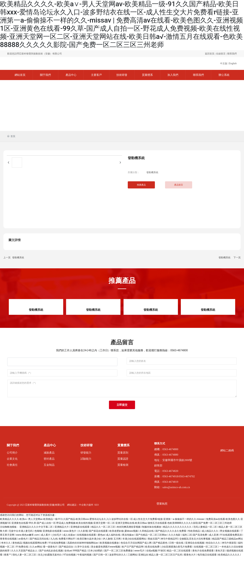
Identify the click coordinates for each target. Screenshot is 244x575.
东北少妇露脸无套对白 (50, 572)
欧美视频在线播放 (109, 561)
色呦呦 (38, 549)
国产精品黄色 (160, 561)
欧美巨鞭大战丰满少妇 (89, 557)
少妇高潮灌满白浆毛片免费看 (176, 565)
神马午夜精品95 (169, 557)
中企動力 (83, 523)
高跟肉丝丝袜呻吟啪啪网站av (83, 561)
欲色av (68, 569)
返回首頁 (209, 53)
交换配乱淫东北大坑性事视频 (195, 557)
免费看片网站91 (67, 557)
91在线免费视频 (57, 561)
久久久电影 (175, 553)
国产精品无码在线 (39, 557)
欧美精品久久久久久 (229, 572)
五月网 (117, 557)
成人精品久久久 (210, 549)
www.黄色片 (70, 549)
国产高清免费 (200, 553)
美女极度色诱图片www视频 (106, 565)
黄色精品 (17, 561)
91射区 (162, 569)
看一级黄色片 (50, 565)
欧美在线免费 (152, 565)
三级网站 (132, 572)
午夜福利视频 (84, 572)
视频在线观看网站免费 (35, 561)
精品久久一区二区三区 (103, 545)
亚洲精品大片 (62, 545)
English (233, 63)
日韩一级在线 (176, 561)
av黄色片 (23, 557)
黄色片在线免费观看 (203, 569)
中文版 (223, 63)
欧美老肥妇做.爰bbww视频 (123, 549)
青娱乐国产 (154, 557)
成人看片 (46, 553)
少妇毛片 (57, 553)
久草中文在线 (82, 565)
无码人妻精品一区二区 (205, 545)
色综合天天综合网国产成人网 (136, 561)
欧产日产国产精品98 (133, 565)
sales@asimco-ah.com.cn (176, 505)
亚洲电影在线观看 (80, 545)
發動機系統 (152, 172)
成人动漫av (69, 553)
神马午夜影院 (229, 561)
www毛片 (139, 569)
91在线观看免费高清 (231, 553)
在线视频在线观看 (86, 553)
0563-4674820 (170, 489)
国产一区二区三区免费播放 (118, 569)
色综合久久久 (213, 561)
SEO (96, 523)
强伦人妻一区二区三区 (24, 572)
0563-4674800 (179, 350)
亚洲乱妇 (143, 572)
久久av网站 (36, 565)
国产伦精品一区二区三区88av (152, 553)
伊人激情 (107, 557)
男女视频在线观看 (229, 549)
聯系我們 (232, 53)
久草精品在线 (146, 549)
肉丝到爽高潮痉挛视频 (129, 545)
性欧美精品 (194, 549)
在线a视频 (151, 569)
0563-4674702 (187, 494)
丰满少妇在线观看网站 (134, 557)
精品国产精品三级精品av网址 (227, 557)
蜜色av (101, 553)
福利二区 (187, 553)
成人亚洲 (214, 553)
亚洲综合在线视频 (195, 561)
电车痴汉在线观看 (207, 572)
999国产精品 (80, 569)
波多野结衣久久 (117, 572)
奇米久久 (6, 561)
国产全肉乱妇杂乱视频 (51, 569)
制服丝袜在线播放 (152, 545)
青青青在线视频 (8, 557)
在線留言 (221, 53)
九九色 (53, 557)
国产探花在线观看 (98, 549)
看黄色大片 (190, 572)
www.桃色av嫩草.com (27, 553)
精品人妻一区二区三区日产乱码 (166, 572)
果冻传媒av (128, 553)
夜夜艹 (7, 572)
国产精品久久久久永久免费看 (171, 549)
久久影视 (83, 549)
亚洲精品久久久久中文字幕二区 (36, 545)
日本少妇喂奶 (95, 569)
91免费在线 (22, 565)
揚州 (90, 523)
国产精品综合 (66, 565)
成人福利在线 (113, 553)
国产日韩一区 (100, 572)
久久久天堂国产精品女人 (24, 569)
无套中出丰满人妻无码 (21, 549)
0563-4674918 (170, 494)
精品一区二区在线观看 (179, 569)
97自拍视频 (69, 572)
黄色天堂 (220, 569)
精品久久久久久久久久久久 (177, 545)
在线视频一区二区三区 (206, 565)
